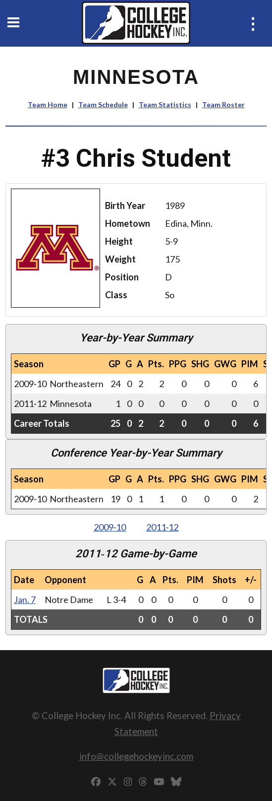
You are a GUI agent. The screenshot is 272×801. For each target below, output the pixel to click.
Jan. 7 (25, 599)
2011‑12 (162, 527)
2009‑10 (110, 527)
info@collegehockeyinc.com (136, 756)
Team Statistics (165, 104)
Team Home (47, 104)
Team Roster (223, 104)
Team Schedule (103, 104)
